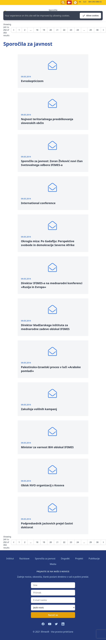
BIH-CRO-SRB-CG (95, 2)
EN (80, 2)
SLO (84, 2)
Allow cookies (90, 15)
